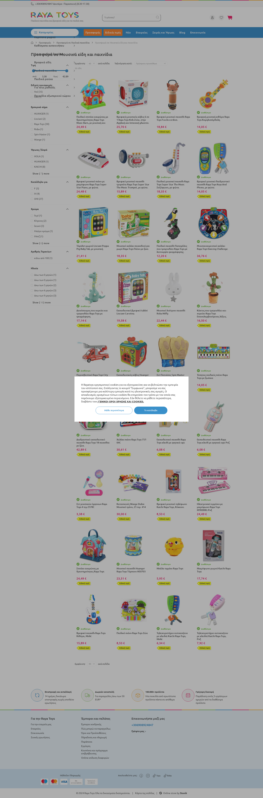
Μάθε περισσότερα (114, 410)
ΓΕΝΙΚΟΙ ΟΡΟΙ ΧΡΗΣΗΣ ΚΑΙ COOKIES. (121, 401)
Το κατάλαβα (150, 410)
